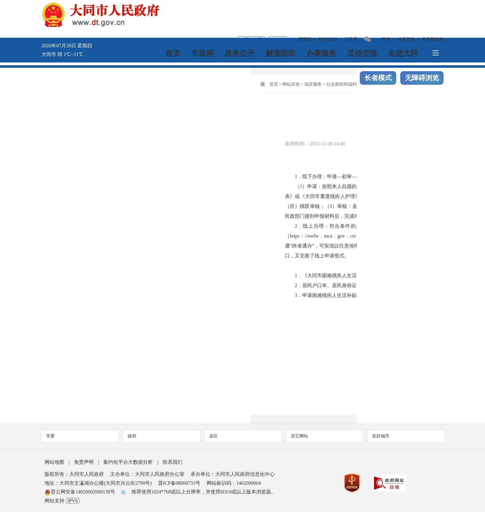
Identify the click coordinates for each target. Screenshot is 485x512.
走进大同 (404, 26)
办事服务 (322, 26)
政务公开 (240, 26)
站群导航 (406, 7)
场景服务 (103, 81)
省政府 (277, 8)
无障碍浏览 (422, 50)
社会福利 (160, 81)
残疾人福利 (184, 81)
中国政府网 (251, 8)
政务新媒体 (433, 7)
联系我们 (172, 459)
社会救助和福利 (132, 81)
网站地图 (54, 459)
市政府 (203, 26)
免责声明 (84, 459)
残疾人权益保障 (215, 81)
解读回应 (281, 26)
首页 (173, 26)
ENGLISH (328, 7)
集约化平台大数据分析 (128, 459)
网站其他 (81, 81)
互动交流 (363, 26)
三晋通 (350, 7)
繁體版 (304, 7)
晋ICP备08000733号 (179, 480)
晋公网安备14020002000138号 (80, 489)
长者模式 (378, 50)
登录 (386, 7)
